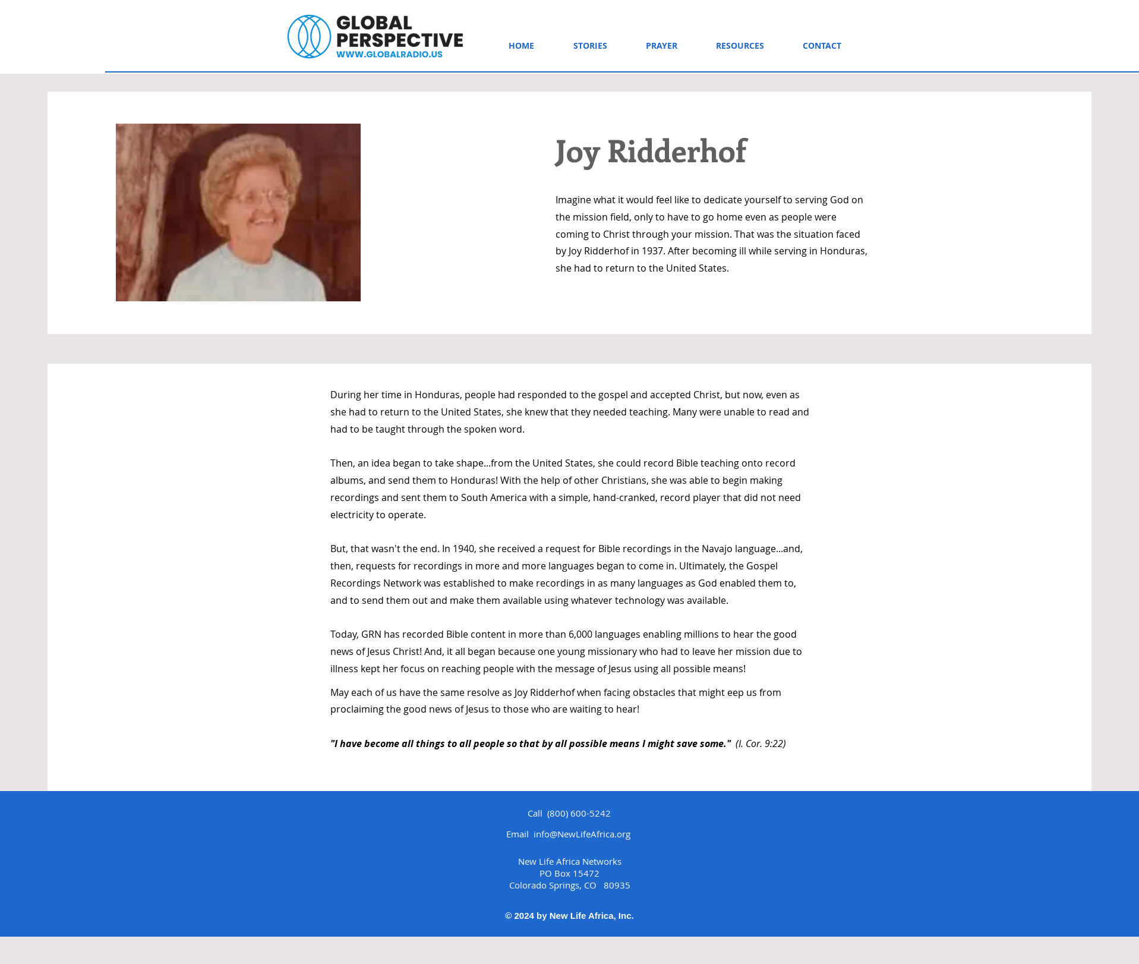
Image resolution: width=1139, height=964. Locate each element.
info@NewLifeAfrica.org (582, 834)
